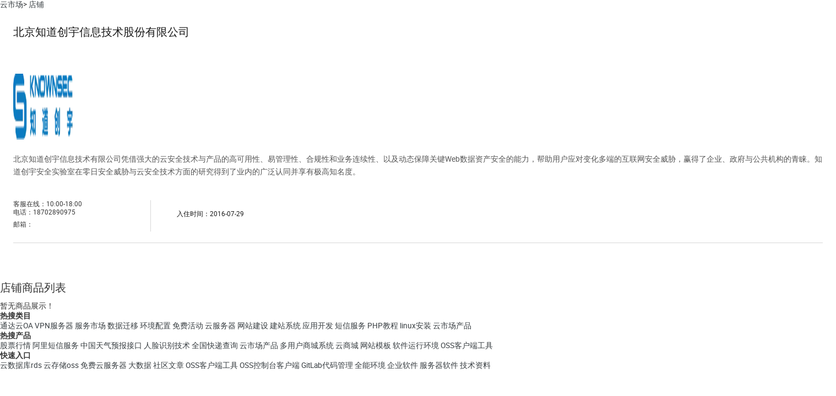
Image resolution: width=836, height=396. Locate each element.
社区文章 (168, 365)
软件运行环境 (416, 345)
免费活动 (187, 325)
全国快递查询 (215, 345)
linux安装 (415, 325)
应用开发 (317, 325)
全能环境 (370, 365)
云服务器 (220, 325)
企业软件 (402, 365)
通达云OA (16, 325)
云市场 (11, 4)
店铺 (36, 4)
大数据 (139, 365)
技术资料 (475, 365)
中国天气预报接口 (111, 345)
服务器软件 (439, 365)
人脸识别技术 (167, 345)
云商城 (347, 345)
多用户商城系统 (307, 345)
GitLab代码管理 (327, 365)
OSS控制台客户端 (270, 365)
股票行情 (15, 345)
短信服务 (350, 325)
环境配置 (155, 325)
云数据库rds (21, 365)
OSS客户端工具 (467, 345)
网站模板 (375, 345)
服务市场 (90, 325)
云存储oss (61, 365)
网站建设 (252, 325)
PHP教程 (382, 325)
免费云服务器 (103, 365)
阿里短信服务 (55, 345)
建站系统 (285, 325)
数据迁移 (122, 325)
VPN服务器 (54, 325)
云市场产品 (452, 325)
